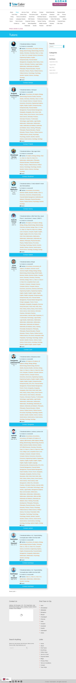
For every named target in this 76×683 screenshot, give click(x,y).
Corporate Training (30, 21)
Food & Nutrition (24, 471)
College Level (26, 451)
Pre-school (35, 243)
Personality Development (26, 328)
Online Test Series (55, 19)
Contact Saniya (28, 82)
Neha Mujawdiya (32, 23)
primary (30, 134)
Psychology (31, 73)
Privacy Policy (44, 660)
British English (38, 273)
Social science (28, 139)
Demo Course (19, 21)
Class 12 (37, 98)
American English (24, 270)
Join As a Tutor (25, 12)
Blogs (17, 12)
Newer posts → (13, 591)
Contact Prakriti (28, 144)
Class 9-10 (24, 55)
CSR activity (52, 21)
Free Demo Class (33, 14)
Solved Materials (50, 12)
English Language (28, 295)
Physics (27, 71)
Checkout (52, 14)
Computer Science (32, 55)
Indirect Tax (30, 483)
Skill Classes (31, 19)
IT (42, 315)
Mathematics (23, 66)
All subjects (36, 48)
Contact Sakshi (28, 254)
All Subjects (35, 222)
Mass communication (25, 491)
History (38, 62)
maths (21, 125)
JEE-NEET (49, 25)
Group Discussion (24, 306)
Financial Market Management (34, 110)
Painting (33, 127)
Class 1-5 (37, 227)
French (36, 234)
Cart (58, 14)
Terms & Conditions (21, 16)
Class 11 (37, 53)
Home (23, 23)
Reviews (52, 23)
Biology (41, 48)
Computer (25, 231)
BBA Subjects (35, 440)
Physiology (37, 507)
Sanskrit (22, 75)
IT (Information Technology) (26, 317)
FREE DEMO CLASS (16, 29)
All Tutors (34, 12)
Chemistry (26, 53)
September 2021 (53, 61)
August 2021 (52, 64)
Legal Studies (38, 64)
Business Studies (31, 96)
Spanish (22, 344)
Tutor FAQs (14, 14)
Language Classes (20, 19)
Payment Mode (61, 12)
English (33, 57)
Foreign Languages (24, 302)
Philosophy (22, 68)
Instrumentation (24, 315)
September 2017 (53, 73)
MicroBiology (30, 403)
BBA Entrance (28, 440)
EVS (29, 234)
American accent (35, 268)
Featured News (61, 21)
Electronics (40, 288)
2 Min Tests (60, 23)
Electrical (34, 288)
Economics (40, 55)
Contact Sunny (28, 209)
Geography (29, 62)
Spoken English (28, 344)
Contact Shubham (28, 176)
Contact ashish (28, 528)
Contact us (16, 23)
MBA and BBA (37, 496)
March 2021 (52, 70)
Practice (41, 25)
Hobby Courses (43, 23)
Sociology (36, 75)
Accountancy (29, 48)
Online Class (23, 14)
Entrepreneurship (24, 59)
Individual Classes (41, 16)
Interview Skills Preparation (35, 315)
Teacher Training (41, 21)
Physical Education (30, 68)
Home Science (31, 114)
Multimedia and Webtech (33, 66)
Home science (23, 116)
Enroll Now (31, 16)
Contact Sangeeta (28, 424)
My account (44, 14)
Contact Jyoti (28, 349)
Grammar (40, 304)
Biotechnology (27, 50)
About (11, 12)
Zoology (40, 249)
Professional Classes (42, 19)
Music (28, 127)
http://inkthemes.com (21, 645)
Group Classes (53, 16)
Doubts (34, 25)
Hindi (34, 62)
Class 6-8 (29, 158)
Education (51, 55)
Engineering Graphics (25, 57)
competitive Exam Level (33, 282)
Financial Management (25, 467)
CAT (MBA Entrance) (25, 447)
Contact (41, 12)
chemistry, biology (29, 227)
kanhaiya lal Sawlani (14, 541)
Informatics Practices (29, 64)
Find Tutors (44, 648)
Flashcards (27, 25)
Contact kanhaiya (28, 563)
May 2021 (51, 67)
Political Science (38, 71)
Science (31, 75)
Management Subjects (37, 489)
